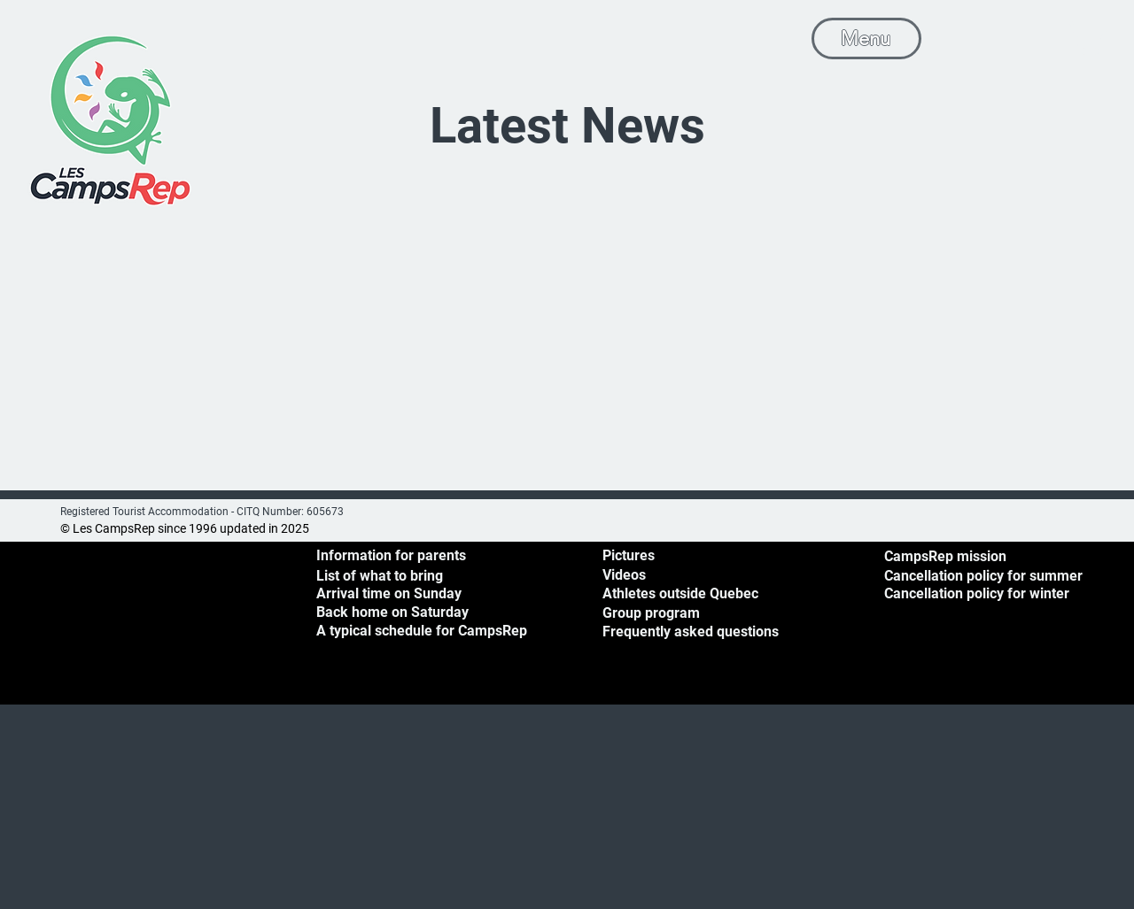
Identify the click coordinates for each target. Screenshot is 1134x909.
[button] (1085, 36)
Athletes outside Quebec (680, 593)
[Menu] (866, 38)
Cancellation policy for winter (976, 593)
